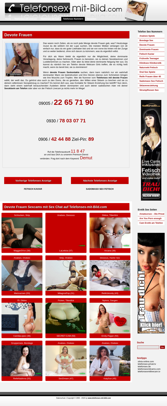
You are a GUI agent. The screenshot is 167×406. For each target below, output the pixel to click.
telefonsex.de (144, 366)
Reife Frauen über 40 (150, 76)
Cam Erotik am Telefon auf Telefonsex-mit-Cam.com (151, 223)
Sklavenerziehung (148, 85)
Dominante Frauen (148, 49)
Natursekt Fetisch (148, 67)
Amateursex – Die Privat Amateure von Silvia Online (151, 214)
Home (8, 19)
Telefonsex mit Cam (50, 19)
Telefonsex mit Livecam (25, 19)
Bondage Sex (146, 40)
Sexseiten (91, 19)
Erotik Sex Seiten (147, 209)
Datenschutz (61, 398)
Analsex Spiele (147, 36)
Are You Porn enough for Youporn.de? (150, 219)
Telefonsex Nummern (73, 19)
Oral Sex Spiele (147, 72)
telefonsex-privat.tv (147, 364)
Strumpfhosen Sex (149, 90)
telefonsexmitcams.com (149, 369)
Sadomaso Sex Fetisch (151, 81)
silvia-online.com (146, 361)
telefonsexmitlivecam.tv (149, 371)
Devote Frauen (146, 45)
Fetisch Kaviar (146, 54)
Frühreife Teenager (149, 58)
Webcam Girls (94, 64)
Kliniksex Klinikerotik (150, 63)
